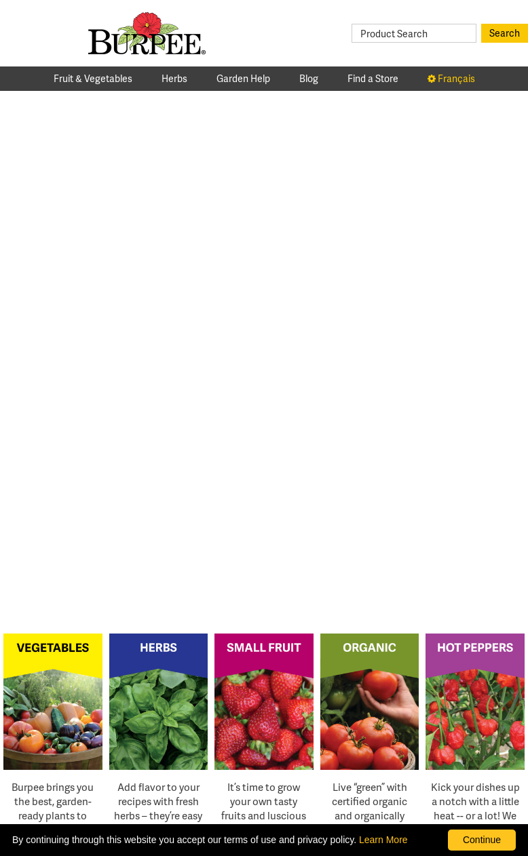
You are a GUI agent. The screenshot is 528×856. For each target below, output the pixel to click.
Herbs (174, 78)
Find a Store (372, 78)
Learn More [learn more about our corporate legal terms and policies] (383, 839)
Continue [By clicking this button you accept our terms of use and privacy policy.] (482, 839)
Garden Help (243, 78)
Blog (308, 78)
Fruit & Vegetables (93, 78)
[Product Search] (414, 33)
